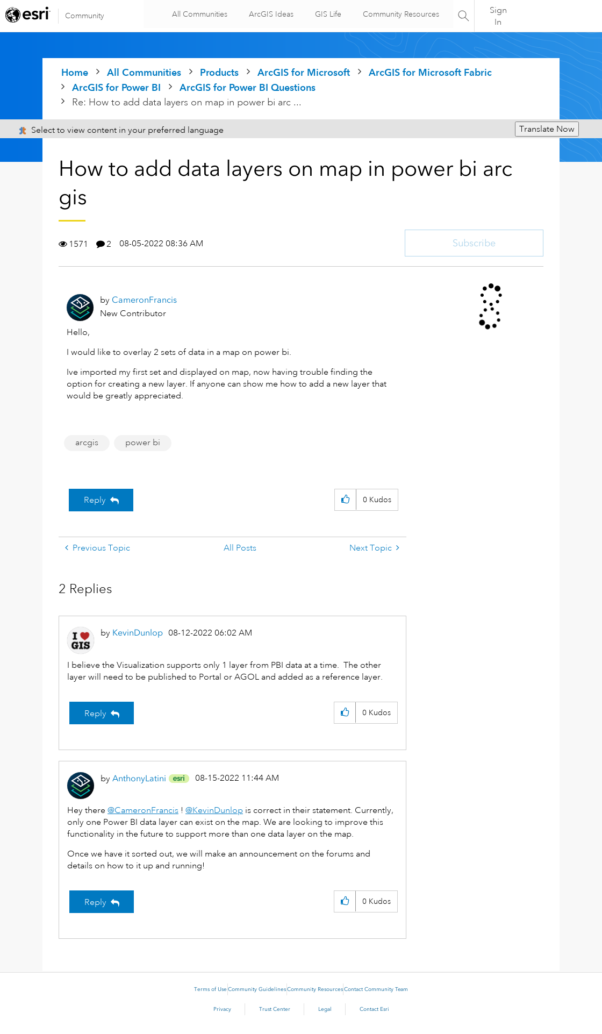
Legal (325, 1009)
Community (84, 15)
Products (219, 72)
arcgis (86, 442)
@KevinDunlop (214, 810)
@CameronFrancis (143, 810)
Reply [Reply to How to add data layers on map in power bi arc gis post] (95, 500)
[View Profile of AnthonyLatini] (139, 778)
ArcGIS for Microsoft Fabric (430, 72)
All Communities (197, 14)
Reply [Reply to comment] (95, 713)
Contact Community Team (376, 989)
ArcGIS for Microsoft (303, 72)
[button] (345, 499)
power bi (142, 442)
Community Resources (399, 14)
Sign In (498, 16)
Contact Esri (374, 1009)
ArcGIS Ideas (269, 14)
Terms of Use (210, 989)
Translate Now (547, 129)
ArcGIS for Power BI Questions (248, 87)
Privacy (222, 1009)
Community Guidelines (257, 989)
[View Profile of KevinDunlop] (137, 632)
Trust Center (274, 1009)
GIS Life (326, 14)
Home (74, 72)
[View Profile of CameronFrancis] (144, 300)
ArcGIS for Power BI (116, 87)
